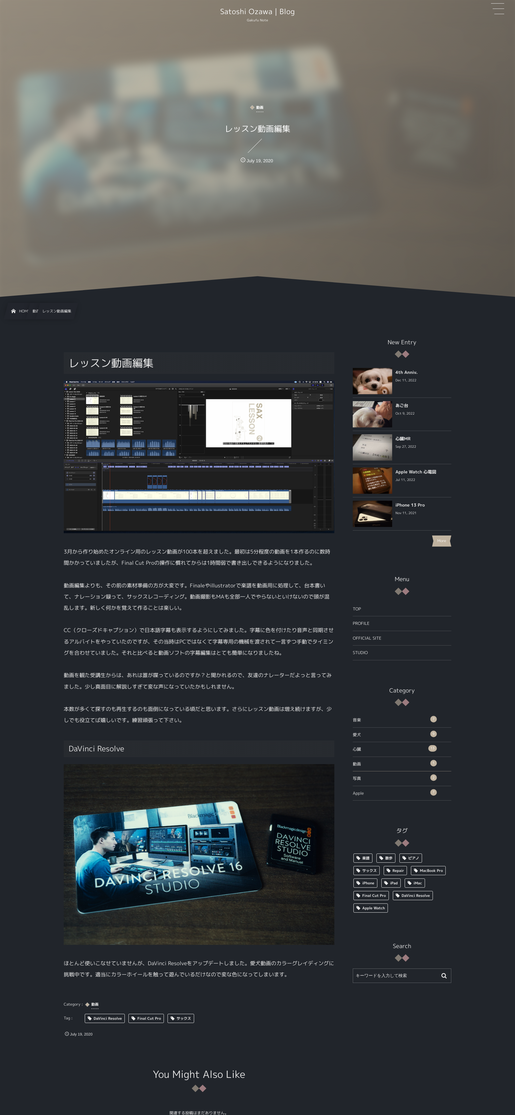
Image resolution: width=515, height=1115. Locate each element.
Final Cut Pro (374, 895)
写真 (395, 777)
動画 (395, 763)
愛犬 (395, 734)
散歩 (388, 858)
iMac (418, 883)
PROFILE (361, 623)
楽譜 (365, 858)
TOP (357, 609)
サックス (369, 870)
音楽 (395, 719)
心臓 (395, 748)
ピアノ (413, 858)
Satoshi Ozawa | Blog (257, 11)
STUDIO (360, 652)
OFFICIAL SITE (367, 638)
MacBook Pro (431, 870)
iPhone (368, 883)
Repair (398, 870)
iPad (394, 883)
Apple (395, 792)
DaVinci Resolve (416, 895)
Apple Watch (373, 908)
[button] (497, 9)
